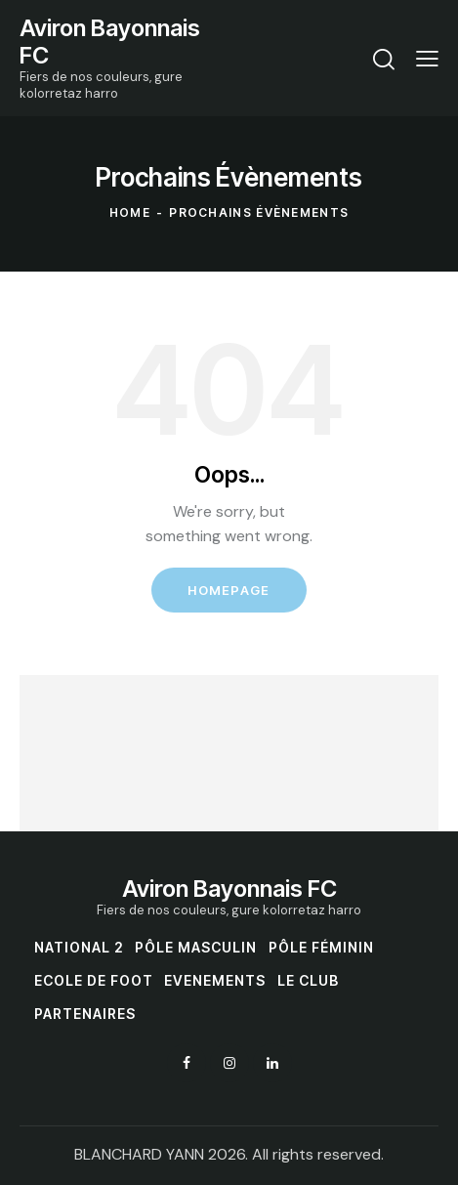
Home (129, 212)
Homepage (228, 590)
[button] (427, 57)
